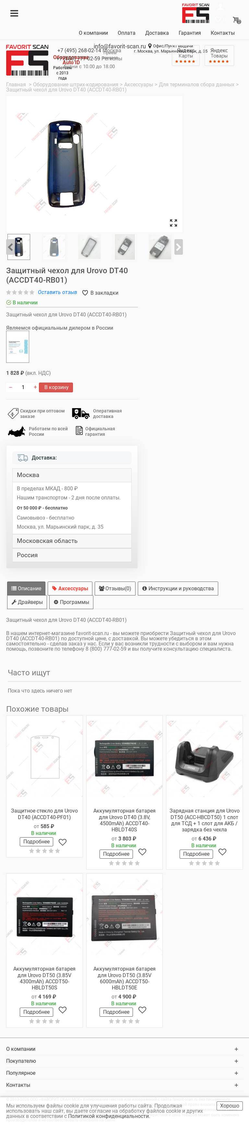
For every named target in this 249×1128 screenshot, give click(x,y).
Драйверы (27, 602)
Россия (27, 555)
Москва (28, 475)
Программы (71, 602)
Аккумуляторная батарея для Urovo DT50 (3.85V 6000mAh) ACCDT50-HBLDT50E (124, 978)
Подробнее (36, 842)
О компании (93, 33)
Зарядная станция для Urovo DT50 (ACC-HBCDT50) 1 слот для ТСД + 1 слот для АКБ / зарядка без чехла (205, 820)
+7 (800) (78, 58)
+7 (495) (79, 50)
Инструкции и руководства (178, 588)
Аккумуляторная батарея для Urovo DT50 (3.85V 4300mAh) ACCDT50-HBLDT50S (44, 978)
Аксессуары (70, 588)
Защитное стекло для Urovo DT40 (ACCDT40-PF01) (44, 814)
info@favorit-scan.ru (120, 46)
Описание (26, 588)
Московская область (47, 541)
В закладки (103, 293)
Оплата (127, 33)
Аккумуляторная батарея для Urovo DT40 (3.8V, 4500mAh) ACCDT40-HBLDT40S (124, 820)
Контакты (223, 33)
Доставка (157, 33)
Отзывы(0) (115, 588)
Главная (16, 84)
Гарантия (190, 33)
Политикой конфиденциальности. (109, 1116)
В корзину (56, 387)
